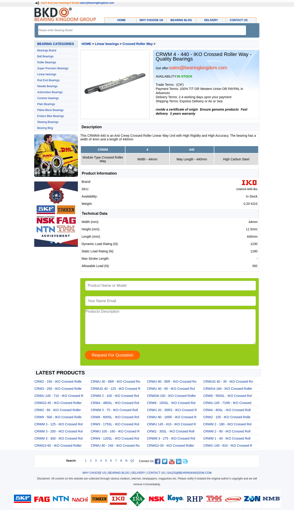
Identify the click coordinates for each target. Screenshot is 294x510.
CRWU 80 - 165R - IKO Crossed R (171, 417)
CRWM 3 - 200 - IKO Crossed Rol (58, 431)
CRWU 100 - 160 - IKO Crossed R (115, 431)
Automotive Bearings (50, 92)
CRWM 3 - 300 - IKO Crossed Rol (58, 438)
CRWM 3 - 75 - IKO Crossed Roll (114, 410)
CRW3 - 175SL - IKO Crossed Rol (115, 424)
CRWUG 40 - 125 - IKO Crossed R (115, 388)
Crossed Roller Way (137, 44)
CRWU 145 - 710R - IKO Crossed (227, 403)
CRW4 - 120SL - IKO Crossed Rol (115, 438)
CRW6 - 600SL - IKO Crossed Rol (115, 417)
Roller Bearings (46, 62)
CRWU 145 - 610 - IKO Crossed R (171, 424)
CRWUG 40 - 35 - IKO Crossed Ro (228, 381)
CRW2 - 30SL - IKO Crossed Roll (170, 431)
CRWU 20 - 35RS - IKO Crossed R (172, 410)
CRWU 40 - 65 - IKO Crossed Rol (171, 388)
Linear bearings (46, 74)
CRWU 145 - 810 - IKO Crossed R (227, 445)
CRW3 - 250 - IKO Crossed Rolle (58, 388)
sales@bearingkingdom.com (97, 2)
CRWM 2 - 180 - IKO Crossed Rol (227, 424)
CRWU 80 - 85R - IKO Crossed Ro (171, 381)
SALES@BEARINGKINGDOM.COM (189, 472)
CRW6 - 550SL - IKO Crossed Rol (227, 396)
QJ (132, 460)
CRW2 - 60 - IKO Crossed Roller (57, 410)
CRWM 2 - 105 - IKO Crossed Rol (115, 396)
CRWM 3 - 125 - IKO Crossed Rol (58, 424)
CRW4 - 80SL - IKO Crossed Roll (227, 410)
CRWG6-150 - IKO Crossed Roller (171, 396)
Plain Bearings (46, 104)
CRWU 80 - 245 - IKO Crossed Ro (115, 445)
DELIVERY (138, 472)
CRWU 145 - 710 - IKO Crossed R (58, 396)
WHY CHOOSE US (94, 472)
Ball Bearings (45, 56)
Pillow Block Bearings (50, 110)
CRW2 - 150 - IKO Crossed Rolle (58, 381)
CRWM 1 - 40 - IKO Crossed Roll (226, 438)
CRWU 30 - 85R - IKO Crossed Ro (115, 381)
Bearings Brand (46, 50)
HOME (86, 44)
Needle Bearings (47, 86)
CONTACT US (156, 472)
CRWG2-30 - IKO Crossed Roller (170, 445)
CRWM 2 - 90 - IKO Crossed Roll (226, 431)
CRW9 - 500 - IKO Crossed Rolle (58, 417)
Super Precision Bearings (52, 68)
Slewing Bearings (48, 122)
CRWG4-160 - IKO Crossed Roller (227, 388)
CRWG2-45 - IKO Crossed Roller (58, 403)
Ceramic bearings (48, 98)
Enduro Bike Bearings (50, 116)
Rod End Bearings (48, 80)
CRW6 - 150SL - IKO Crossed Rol (171, 403)
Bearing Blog (45, 128)
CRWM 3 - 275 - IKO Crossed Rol (171, 438)
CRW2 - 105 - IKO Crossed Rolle (226, 417)
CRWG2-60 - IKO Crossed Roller (58, 445)
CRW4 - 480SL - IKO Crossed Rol (115, 403)
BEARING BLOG (118, 472)
